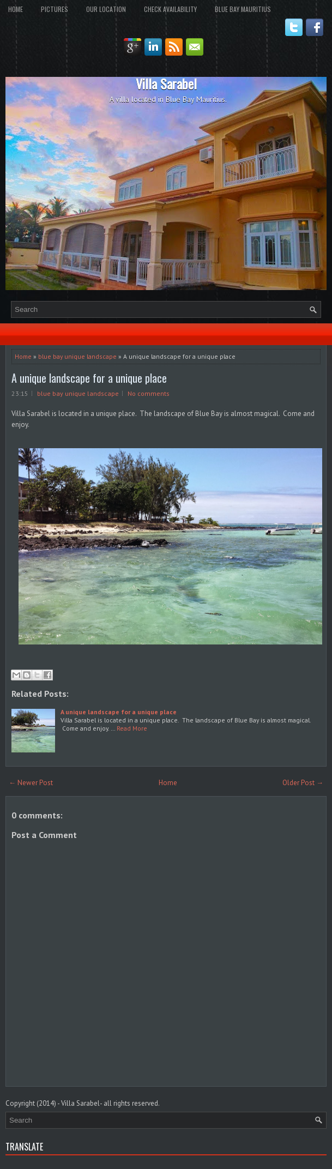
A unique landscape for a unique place (89, 377)
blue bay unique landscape (77, 356)
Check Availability (170, 9)
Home (15, 9)
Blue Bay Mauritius (243, 9)
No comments (149, 393)
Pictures (54, 9)
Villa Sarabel (166, 83)
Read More (132, 728)
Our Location (106, 9)
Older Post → (302, 782)
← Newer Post (31, 782)
